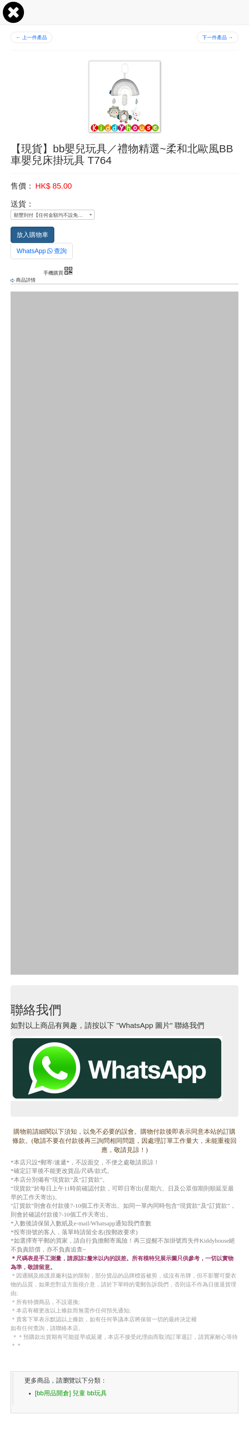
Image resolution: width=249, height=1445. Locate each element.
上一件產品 (31, 37)
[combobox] (53, 215)
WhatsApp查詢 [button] (42, 251)
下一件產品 (217, 37)
